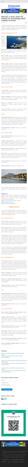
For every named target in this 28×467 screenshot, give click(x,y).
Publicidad (4, 461)
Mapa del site (22, 461)
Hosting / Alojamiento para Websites (17, 459)
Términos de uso (15, 461)
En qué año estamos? (5, 384)
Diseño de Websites (5, 459)
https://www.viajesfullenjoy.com (10, 203)
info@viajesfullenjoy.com (9, 202)
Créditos (9, 461)
